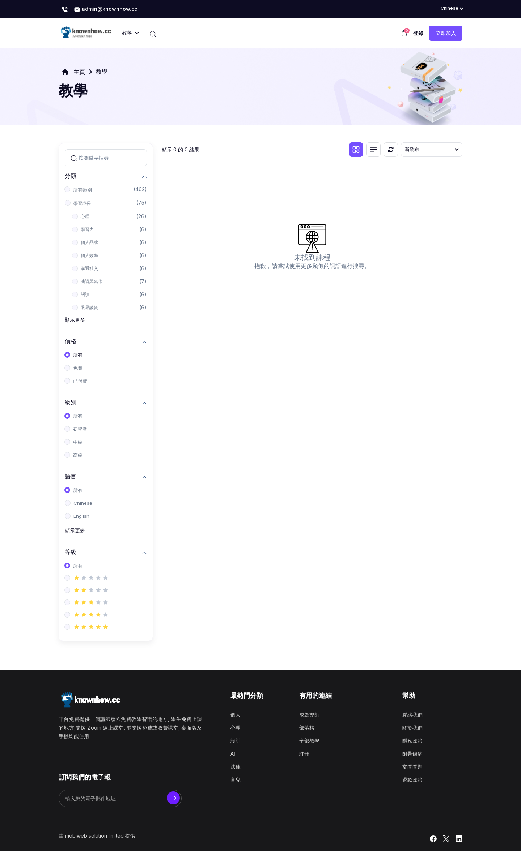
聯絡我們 (412, 715)
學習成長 (82, 203)
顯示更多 (75, 320)
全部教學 (309, 741)
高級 (77, 455)
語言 (70, 476)
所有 (77, 355)
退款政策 (412, 780)
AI (232, 754)
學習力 (87, 229)
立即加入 (446, 33)
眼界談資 (89, 307)
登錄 (418, 33)
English (81, 516)
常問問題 (412, 767)
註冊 (304, 754)
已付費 (80, 381)
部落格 (306, 728)
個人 (235, 715)
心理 (85, 216)
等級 (70, 551)
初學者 (80, 429)
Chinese (82, 503)
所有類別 (82, 190)
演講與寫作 (91, 281)
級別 (70, 402)
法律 (235, 767)
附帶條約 (412, 754)
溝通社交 (89, 268)
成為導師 (309, 715)
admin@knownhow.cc (105, 9)
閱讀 (85, 294)
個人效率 (89, 255)
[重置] (391, 149)
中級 (77, 442)
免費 (77, 368)
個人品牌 (89, 242)
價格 (70, 341)
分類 (70, 175)
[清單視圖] (373, 149)
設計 (235, 741)
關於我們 (412, 728)
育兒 (235, 780)
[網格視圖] (356, 149)
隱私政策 (412, 741)
